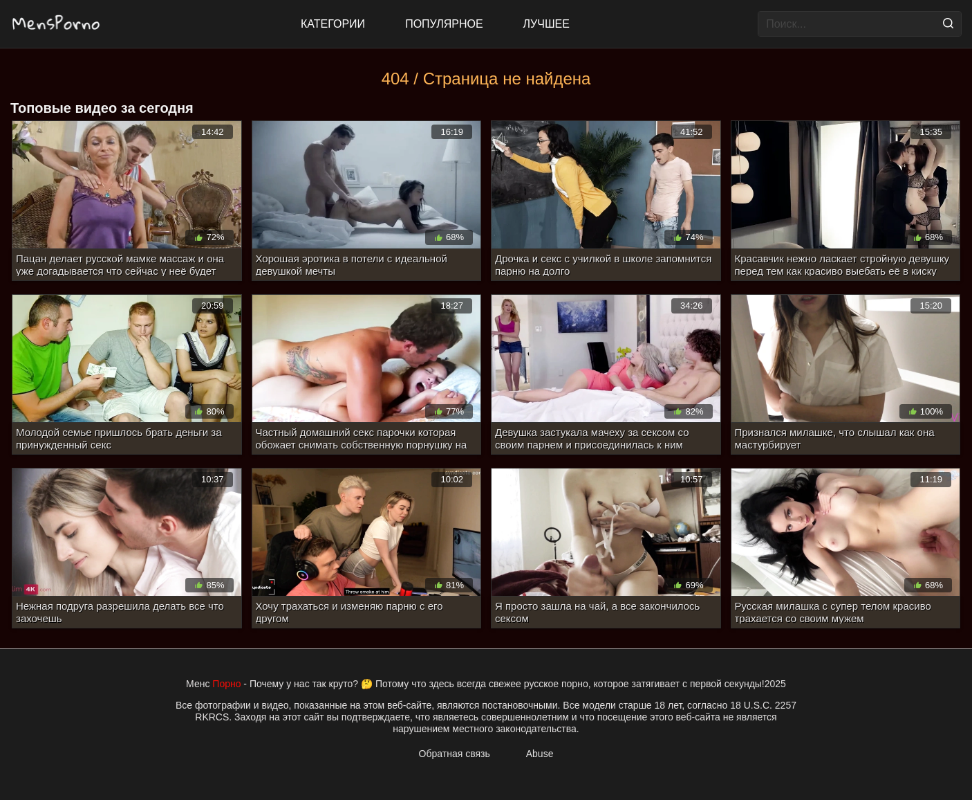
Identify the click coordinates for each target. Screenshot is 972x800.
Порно (226, 683)
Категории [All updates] (333, 24)
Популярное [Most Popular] (444, 24)
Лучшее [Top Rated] (546, 24)
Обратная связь (454, 753)
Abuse (540, 753)
